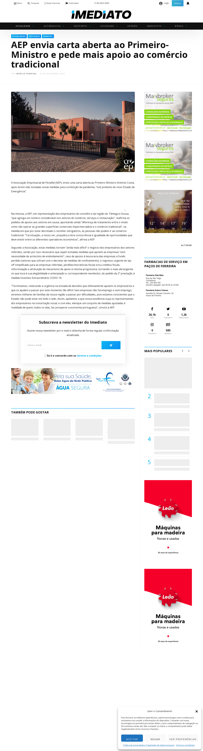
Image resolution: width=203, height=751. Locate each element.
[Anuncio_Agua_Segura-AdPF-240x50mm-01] (73, 381)
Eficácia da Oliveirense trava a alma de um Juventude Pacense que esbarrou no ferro (120, 429)
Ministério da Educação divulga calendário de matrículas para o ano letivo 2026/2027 (88, 427)
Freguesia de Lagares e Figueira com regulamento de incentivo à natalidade (24, 427)
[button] (196, 711)
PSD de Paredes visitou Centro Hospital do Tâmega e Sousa (168, 398)
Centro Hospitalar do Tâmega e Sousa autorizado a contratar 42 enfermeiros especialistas (170, 443)
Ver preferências (182, 739)
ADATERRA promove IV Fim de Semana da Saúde (171, 462)
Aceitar (132, 739)
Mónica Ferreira (26, 73)
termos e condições (89, 355)
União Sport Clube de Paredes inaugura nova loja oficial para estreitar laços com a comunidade (56, 427)
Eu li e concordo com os (73, 355)
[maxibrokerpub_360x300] (168, 111)
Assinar (177, 3)
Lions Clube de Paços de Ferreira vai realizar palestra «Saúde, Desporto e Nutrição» (171, 420)
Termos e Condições (185, 745)
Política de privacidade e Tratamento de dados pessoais (148, 745)
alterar (186, 245)
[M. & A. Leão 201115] (168, 519)
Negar (155, 739)
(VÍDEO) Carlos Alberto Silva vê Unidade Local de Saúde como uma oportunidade (171, 376)
